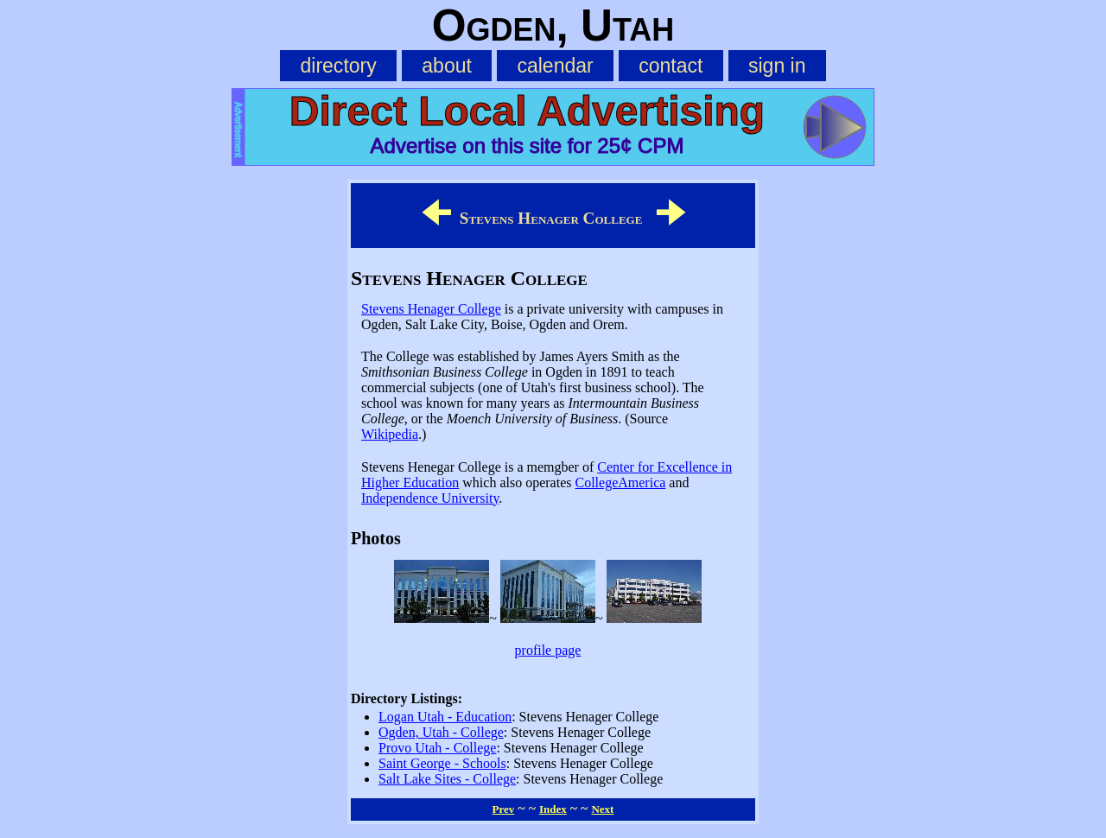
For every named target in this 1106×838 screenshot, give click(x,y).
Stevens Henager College (431, 309)
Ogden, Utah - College (441, 732)
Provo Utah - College (437, 747)
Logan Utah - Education (445, 716)
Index (553, 809)
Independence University (430, 498)
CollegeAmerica (620, 482)
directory (338, 65)
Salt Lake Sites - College (447, 778)
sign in (777, 65)
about (447, 65)
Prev (504, 809)
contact (670, 65)
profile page (548, 650)
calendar (555, 65)
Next (602, 809)
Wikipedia (389, 434)
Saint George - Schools (442, 763)
